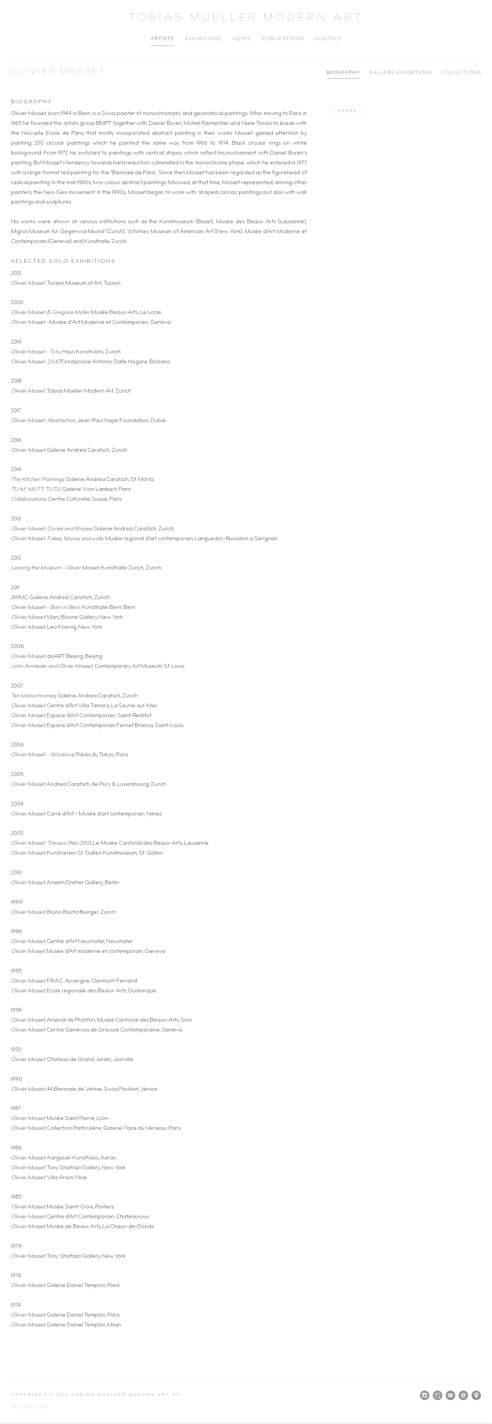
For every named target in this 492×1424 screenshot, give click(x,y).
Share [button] (347, 111)
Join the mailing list (450, 1395)
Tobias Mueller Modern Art (246, 19)
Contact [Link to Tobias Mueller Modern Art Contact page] (328, 39)
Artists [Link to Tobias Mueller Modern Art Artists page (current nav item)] (162, 39)
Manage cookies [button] (30, 1407)
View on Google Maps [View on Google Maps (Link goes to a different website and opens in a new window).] (476, 1395)
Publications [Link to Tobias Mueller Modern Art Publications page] (283, 39)
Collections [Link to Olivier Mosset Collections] (461, 73)
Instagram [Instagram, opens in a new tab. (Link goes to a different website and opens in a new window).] (424, 1395)
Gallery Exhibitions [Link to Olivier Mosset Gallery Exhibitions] (401, 73)
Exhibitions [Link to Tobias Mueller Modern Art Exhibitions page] (203, 39)
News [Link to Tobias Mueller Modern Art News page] (241, 39)
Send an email (463, 1395)
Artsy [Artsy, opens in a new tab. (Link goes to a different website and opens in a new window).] (437, 1395)
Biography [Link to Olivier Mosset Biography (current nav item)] (343, 73)
